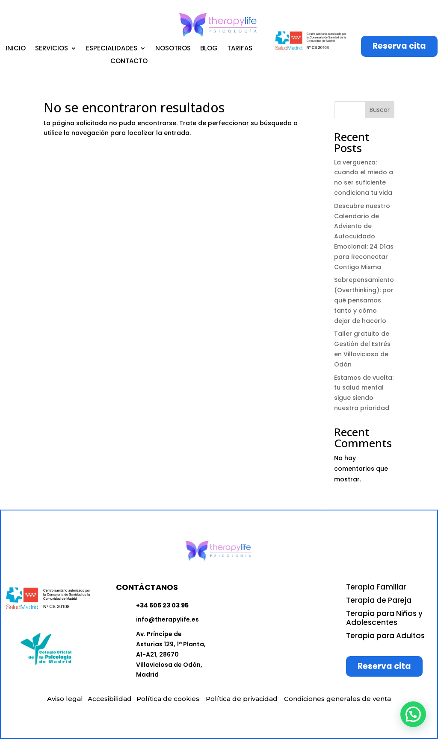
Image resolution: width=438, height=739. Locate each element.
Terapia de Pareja (378, 600)
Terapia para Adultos (385, 635)
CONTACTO (129, 61)
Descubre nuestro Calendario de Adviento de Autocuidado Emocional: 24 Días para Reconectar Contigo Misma (364, 236)
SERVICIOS (51, 49)
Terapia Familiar (376, 587)
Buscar (380, 110)
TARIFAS (239, 49)
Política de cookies (167, 699)
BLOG (209, 49)
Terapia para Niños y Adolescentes (384, 618)
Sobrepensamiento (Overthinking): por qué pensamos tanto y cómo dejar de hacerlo (364, 300)
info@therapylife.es (167, 619)
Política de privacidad (242, 699)
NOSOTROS (173, 49)
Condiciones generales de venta (337, 699)
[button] (413, 714)
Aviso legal (65, 699)
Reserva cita (399, 46)
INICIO (16, 49)
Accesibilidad (110, 699)
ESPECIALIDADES (111, 49)
